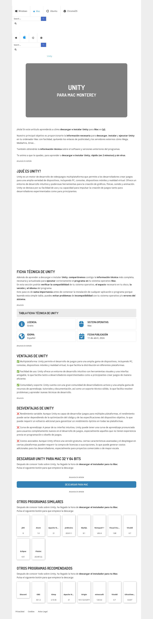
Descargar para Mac (76, 484)
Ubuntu (51, 11)
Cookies (31, 611)
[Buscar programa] (15, 23)
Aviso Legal (42, 611)
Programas (19, 56)
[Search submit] (43, 19)
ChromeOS (70, 11)
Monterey (39, 56)
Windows (21, 11)
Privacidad (20, 611)
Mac (30, 56)
